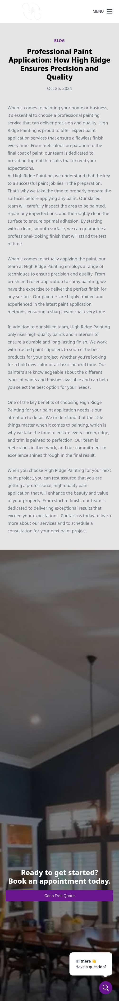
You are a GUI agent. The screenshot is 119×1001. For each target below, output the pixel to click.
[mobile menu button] (109, 11)
